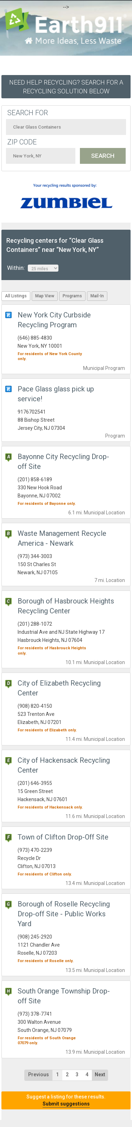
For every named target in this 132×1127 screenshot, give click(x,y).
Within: (32, 268)
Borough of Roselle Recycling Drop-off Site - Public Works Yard (64, 914)
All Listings (16, 295)
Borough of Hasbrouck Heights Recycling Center (66, 606)
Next (100, 1074)
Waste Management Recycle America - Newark (62, 538)
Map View (44, 295)
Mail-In (97, 295)
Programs (72, 295)
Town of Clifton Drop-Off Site (63, 837)
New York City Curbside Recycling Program (54, 320)
